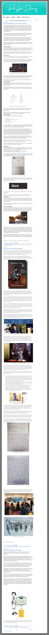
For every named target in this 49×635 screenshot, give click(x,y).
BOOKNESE (18, 17)
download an (9, 149)
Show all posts (24, 20)
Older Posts (30, 629)
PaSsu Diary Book (28, 546)
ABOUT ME (8, 17)
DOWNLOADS (13, 17)
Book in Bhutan (21, 546)
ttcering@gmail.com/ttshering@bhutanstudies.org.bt (12, 150)
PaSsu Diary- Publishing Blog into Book (13, 248)
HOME (4, 17)
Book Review (24, 546)
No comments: (10, 545)
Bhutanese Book (12, 546)
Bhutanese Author (8, 546)
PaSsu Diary (23, 38)
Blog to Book (15, 546)
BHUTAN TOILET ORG (25, 17)
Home (16, 629)
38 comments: (10, 625)
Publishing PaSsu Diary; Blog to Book (12, 550)
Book (18, 546)
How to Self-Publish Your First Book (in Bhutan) (15, 23)
